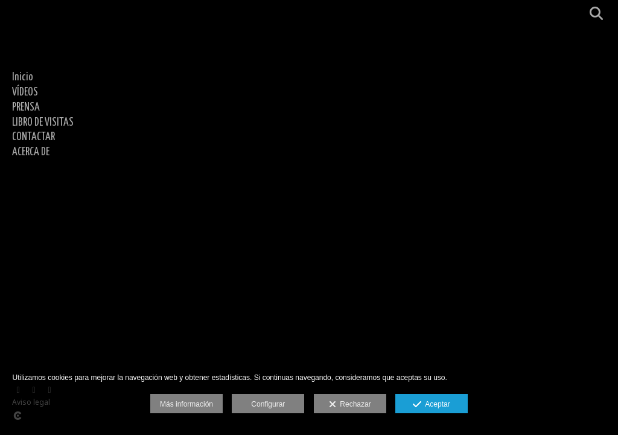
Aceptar (431, 405)
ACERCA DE (30, 152)
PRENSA (26, 107)
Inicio (22, 77)
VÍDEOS (25, 92)
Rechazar (350, 405)
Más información (186, 404)
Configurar (268, 404)
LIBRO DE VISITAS (43, 122)
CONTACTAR (33, 137)
